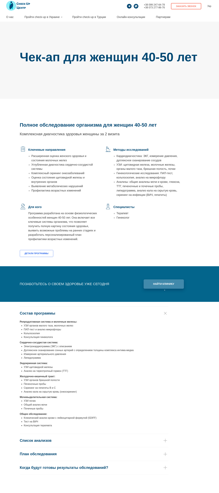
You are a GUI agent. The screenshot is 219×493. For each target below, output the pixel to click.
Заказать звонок (186, 6)
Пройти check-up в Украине (42, 17)
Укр (209, 6)
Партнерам (163, 17)
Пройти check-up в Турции (89, 17)
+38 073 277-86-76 (154, 7)
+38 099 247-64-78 (154, 4)
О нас (10, 17)
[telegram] (129, 6)
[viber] (136, 6)
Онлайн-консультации (131, 17)
